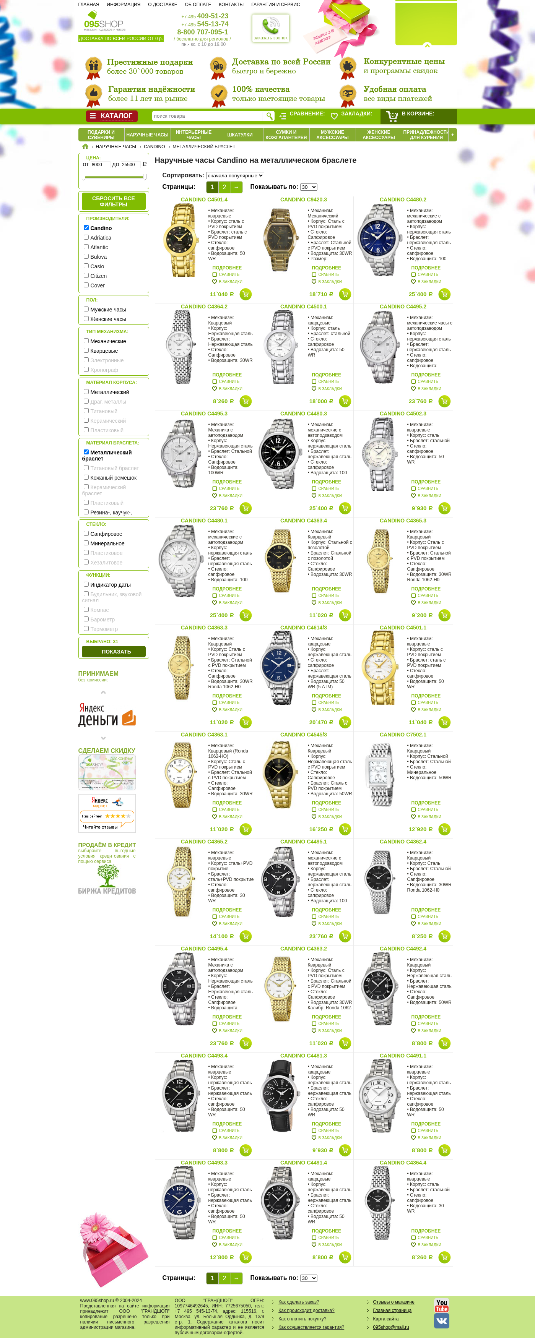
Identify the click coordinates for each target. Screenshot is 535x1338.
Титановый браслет (115, 468)
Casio (97, 266)
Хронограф (105, 370)
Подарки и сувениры (101, 135)
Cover (98, 285)
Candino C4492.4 (403, 949)
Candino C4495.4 (204, 949)
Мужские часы (108, 310)
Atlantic (99, 247)
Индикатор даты (111, 585)
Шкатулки (239, 135)
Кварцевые (104, 351)
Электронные (107, 360)
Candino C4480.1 (204, 520)
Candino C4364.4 (403, 1163)
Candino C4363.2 (303, 949)
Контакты (231, 4)
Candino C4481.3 (303, 1056)
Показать (116, 652)
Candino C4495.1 (303, 841)
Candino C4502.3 (403, 413)
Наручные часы (147, 135)
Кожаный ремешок (114, 478)
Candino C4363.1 (204, 734)
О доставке (162, 4)
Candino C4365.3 (403, 520)
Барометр (103, 619)
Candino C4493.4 (204, 1056)
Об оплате (198, 4)
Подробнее (227, 268)
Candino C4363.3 (204, 627)
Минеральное (108, 543)
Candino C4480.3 (303, 413)
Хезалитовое (107, 563)
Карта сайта (386, 1319)
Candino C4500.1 (303, 306)
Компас (100, 610)
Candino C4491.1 (403, 1056)
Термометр (104, 629)
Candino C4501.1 (403, 627)
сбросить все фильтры (113, 201)
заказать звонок (271, 28)
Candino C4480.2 (403, 199)
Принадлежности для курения (426, 135)
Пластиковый (107, 430)
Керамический (108, 421)
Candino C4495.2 (403, 306)
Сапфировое (106, 534)
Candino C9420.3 (303, 199)
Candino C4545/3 (303, 734)
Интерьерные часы (194, 135)
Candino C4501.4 (204, 199)
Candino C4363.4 (303, 520)
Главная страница (392, 1310)
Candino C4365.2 (204, 841)
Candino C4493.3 (204, 1163)
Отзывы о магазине (394, 1302)
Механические (108, 341)
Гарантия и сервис (275, 4)
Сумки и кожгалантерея (286, 135)
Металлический (110, 392)
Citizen (99, 276)
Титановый (104, 411)
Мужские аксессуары (332, 135)
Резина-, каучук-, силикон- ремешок (107, 515)
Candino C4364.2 (204, 306)
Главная (88, 4)
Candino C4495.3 (204, 413)
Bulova (99, 257)
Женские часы (108, 319)
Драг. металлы (109, 402)
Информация (124, 4)
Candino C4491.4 (303, 1163)
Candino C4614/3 (303, 627)
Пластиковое (107, 553)
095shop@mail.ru (391, 1327)
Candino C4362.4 (403, 841)
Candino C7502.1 (403, 734)
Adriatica (101, 238)
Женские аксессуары (379, 135)
